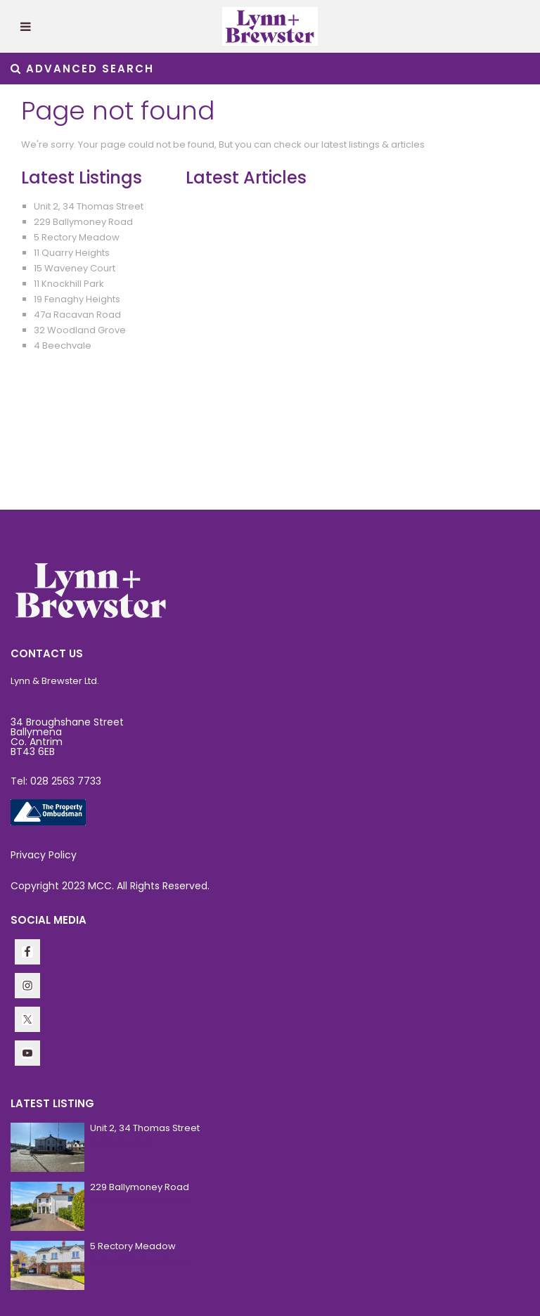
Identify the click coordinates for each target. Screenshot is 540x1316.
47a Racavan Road (77, 314)
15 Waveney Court (74, 268)
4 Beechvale (62, 345)
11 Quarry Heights (72, 252)
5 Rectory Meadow (77, 237)
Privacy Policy (44, 855)
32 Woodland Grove (80, 330)
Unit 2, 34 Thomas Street (88, 206)
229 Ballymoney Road (83, 221)
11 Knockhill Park (69, 283)
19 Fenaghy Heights (77, 299)
